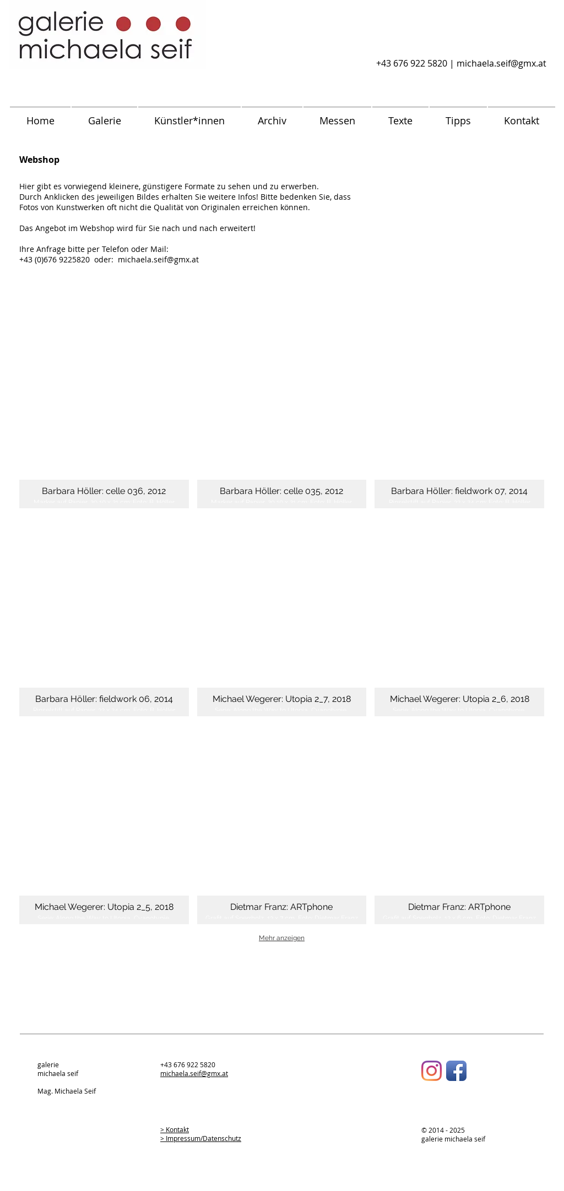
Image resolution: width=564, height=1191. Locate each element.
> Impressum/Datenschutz (200, 1138)
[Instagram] (431, 1071)
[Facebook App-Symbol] (456, 1071)
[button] (104, 408)
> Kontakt (174, 1129)
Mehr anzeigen (282, 938)
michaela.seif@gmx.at (501, 63)
